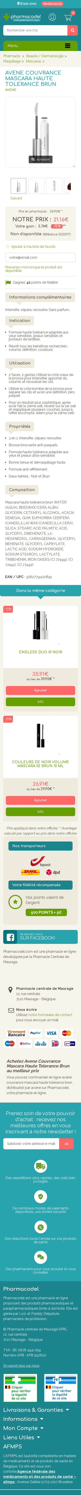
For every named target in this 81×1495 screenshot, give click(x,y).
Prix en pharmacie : (33, 211)
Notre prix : (31, 220)
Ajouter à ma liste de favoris (33, 247)
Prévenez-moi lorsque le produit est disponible (33, 269)
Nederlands (52, 3)
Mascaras (33, 61)
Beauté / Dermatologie (45, 56)
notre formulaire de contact (50, 1015)
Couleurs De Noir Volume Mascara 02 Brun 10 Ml (40, 764)
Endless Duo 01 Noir (40, 652)
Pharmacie (11, 56)
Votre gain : (25, 226)
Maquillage (12, 61)
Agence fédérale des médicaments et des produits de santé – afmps (39, 1476)
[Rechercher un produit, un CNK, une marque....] (72, 30)
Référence (50, 234)
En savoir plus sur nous (21, 1366)
